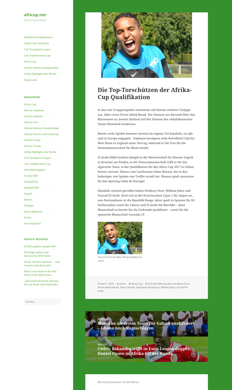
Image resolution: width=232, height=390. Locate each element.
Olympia (29, 205)
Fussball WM (31, 187)
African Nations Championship (41, 67)
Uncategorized (32, 223)
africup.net (35, 14)
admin (122, 283)
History (28, 199)
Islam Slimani (127, 287)
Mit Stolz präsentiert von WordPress (118, 382)
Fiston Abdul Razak (108, 287)
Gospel (28, 193)
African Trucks (32, 146)
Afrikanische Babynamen (38, 37)
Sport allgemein (33, 211)
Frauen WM (31, 175)
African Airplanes (34, 110)
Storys (27, 217)
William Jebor (168, 287)
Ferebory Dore (181, 283)
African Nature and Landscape (41, 134)
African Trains (32, 140)
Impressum (30, 80)
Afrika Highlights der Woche (40, 73)
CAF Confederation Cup (37, 55)
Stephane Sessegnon (148, 287)
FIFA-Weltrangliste (34, 169)
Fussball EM (31, 181)
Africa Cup (30, 61)
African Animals (33, 116)
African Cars (31, 122)
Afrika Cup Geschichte (36, 43)
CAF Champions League (37, 49)
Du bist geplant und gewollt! (40, 246)
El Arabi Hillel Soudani (160, 283)
